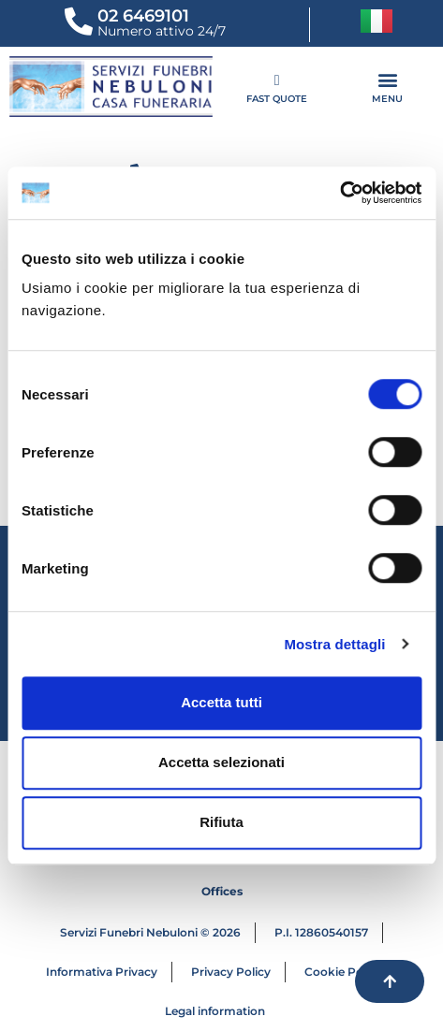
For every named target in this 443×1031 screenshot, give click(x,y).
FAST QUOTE (276, 99)
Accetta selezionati (221, 762)
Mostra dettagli (334, 644)
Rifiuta (221, 822)
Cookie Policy (343, 972)
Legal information (215, 1011)
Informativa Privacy (101, 972)
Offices (222, 891)
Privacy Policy (231, 972)
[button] (375, 79)
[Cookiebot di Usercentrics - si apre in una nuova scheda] (339, 193)
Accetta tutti (221, 702)
